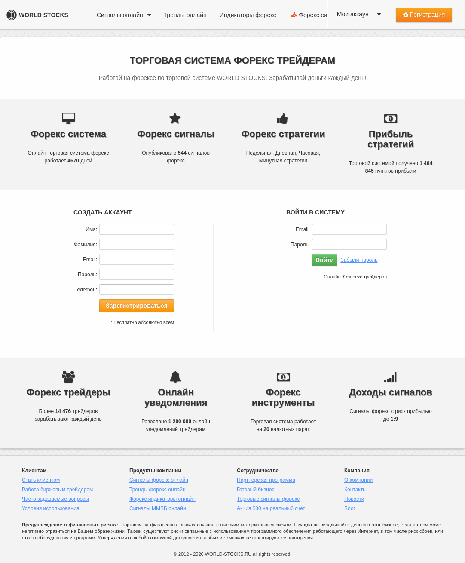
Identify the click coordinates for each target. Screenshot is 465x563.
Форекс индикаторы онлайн (162, 499)
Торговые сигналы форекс (268, 499)
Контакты (355, 490)
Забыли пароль (358, 260)
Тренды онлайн (185, 15)
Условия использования (50, 508)
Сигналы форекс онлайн (158, 480)
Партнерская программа (266, 480)
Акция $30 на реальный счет (271, 508)
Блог (349, 508)
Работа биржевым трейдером (57, 490)
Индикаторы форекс (248, 15)
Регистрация (424, 14)
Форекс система (321, 15)
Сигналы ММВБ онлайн (157, 508)
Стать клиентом (41, 480)
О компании (358, 480)
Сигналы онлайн (124, 15)
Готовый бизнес (256, 490)
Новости (354, 499)
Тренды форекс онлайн (157, 490)
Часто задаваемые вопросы (55, 499)
